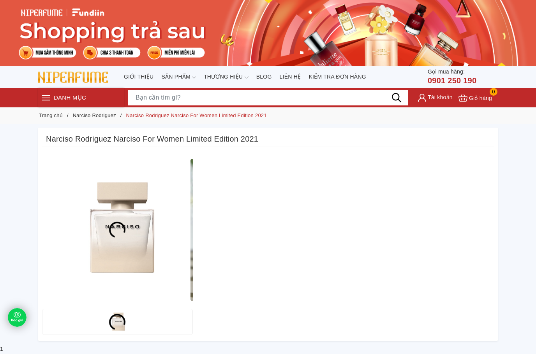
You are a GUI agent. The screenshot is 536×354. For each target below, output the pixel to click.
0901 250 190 (452, 76)
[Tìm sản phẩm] (268, 97)
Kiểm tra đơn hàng (337, 77)
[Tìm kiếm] (396, 97)
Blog (264, 77)
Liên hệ (290, 77)
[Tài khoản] (435, 98)
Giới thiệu (138, 77)
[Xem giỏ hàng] (475, 97)
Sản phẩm (178, 77)
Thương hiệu (226, 77)
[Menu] (46, 98)
